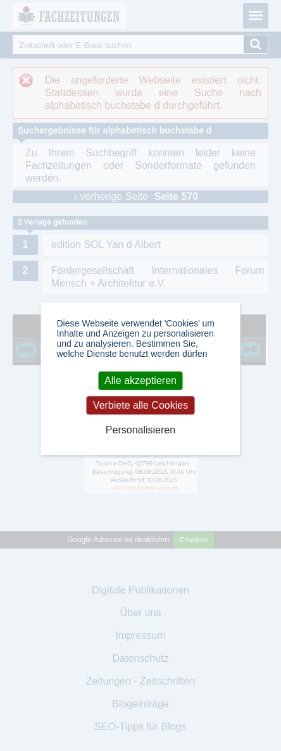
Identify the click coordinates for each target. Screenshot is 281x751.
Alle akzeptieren (140, 380)
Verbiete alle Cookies (140, 405)
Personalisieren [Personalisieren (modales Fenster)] (140, 430)
